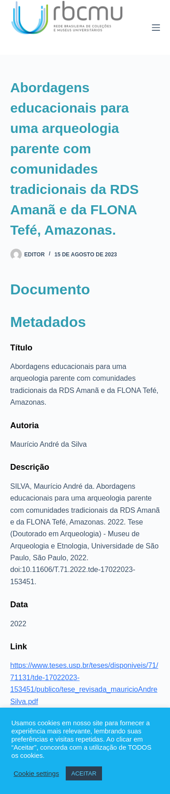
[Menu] (156, 28)
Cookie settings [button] (36, 773)
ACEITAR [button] (83, 773)
